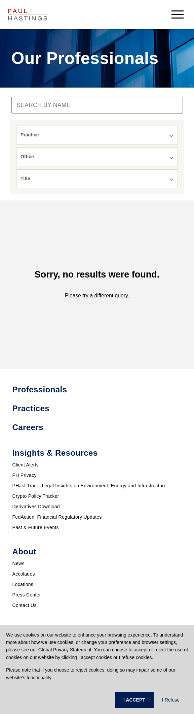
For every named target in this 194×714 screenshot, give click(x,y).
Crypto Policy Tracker (35, 496)
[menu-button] (177, 14)
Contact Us (24, 605)
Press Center (26, 594)
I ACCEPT (134, 700)
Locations (23, 584)
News (18, 563)
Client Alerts (25, 464)
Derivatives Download (36, 506)
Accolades (23, 574)
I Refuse (171, 700)
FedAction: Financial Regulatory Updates (57, 517)
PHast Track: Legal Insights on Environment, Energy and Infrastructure (89, 485)
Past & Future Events (35, 527)
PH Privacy (24, 475)
